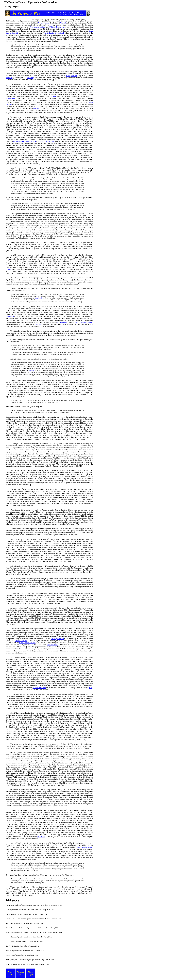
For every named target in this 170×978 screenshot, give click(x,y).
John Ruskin (37, 108)
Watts (77, 322)
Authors (47, 19)
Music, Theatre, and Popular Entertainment (63, 19)
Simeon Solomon (86, 322)
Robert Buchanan (39, 688)
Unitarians (41, 837)
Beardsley (38, 324)
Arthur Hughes (18, 141)
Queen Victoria (43, 23)
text (90, 688)
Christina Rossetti (21, 641)
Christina (53, 96)
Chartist (63, 23)
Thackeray (9, 78)
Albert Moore (62, 322)
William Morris (30, 141)
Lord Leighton (39, 298)
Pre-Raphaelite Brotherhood (54, 33)
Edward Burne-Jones (46, 141)
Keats (68, 76)
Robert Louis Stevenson (83, 847)
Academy (31, 370)
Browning (30, 78)
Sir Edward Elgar (80, 19)
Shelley (74, 76)
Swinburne (10, 316)
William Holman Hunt (57, 27)
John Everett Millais (37, 27)
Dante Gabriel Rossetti (27, 643)
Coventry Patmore (57, 639)
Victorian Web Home (37, 19)
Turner (9, 269)
